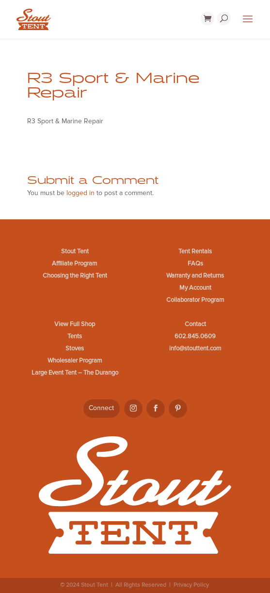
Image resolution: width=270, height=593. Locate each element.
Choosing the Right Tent (75, 276)
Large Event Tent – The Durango (75, 373)
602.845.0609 (195, 336)
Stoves (74, 348)
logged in (80, 193)
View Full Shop (74, 324)
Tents (74, 336)
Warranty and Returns (195, 276)
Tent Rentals (195, 251)
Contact (195, 324)
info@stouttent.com (195, 348)
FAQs (195, 263)
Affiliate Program (74, 263)
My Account (195, 288)
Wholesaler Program (75, 360)
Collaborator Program (195, 300)
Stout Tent (75, 251)
